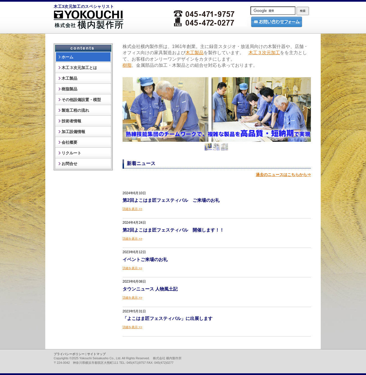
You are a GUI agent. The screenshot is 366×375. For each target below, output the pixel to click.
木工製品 (195, 52)
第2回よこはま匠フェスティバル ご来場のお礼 (171, 200)
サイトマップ (96, 354)
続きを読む (132, 209)
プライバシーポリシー (69, 354)
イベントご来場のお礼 (145, 259)
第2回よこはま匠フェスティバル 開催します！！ (173, 230)
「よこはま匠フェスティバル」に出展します (168, 318)
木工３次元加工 (264, 52)
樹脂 (127, 65)
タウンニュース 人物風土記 (150, 289)
